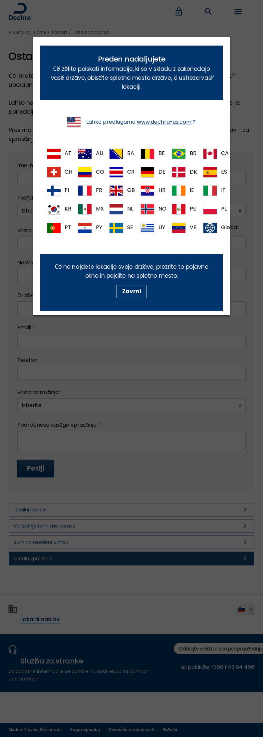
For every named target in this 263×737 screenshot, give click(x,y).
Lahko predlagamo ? (131, 122)
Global (212, 228)
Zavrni (131, 291)
